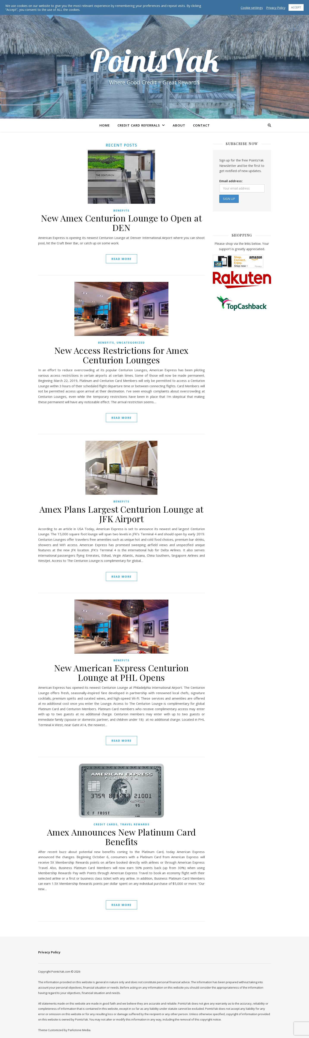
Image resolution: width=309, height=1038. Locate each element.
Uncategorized (131, 342)
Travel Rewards (134, 824)
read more (121, 259)
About (179, 125)
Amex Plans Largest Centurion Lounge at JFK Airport (121, 513)
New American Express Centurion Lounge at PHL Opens (121, 672)
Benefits (121, 210)
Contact (201, 125)
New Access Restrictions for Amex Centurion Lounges (121, 354)
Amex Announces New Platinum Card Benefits (121, 836)
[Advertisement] (242, 393)
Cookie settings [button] (252, 7)
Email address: (231, 181)
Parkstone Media (79, 1030)
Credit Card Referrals (139, 125)
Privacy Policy (49, 952)
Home (104, 125)
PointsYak (154, 60)
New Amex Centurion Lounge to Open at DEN (121, 222)
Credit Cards (106, 824)
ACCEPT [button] (296, 7)
